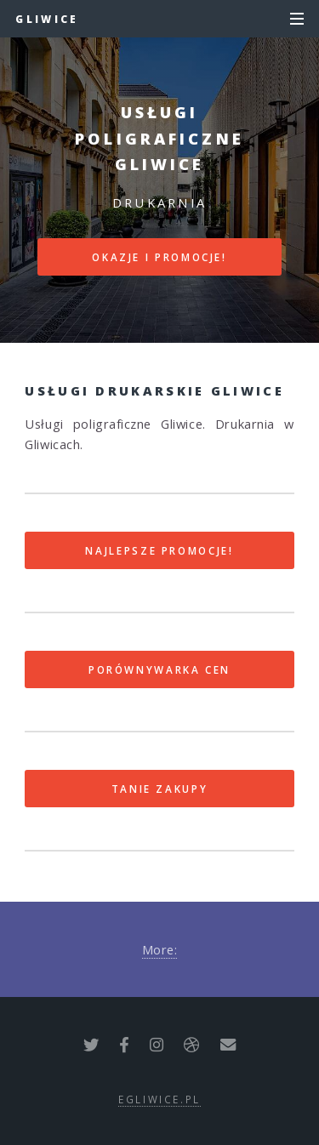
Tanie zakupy (159, 788)
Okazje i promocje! (159, 257)
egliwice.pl (159, 1099)
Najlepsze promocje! (159, 550)
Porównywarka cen (159, 669)
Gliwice (46, 19)
